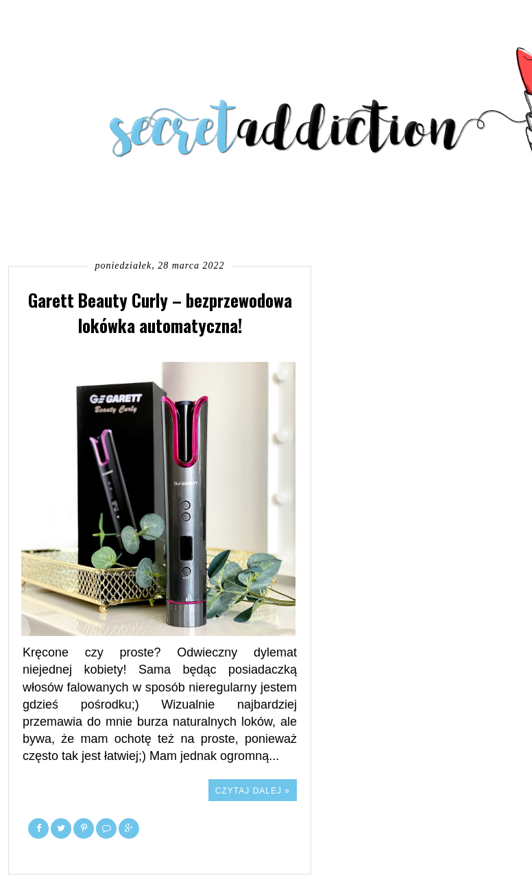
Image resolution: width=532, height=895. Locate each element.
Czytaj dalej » (252, 791)
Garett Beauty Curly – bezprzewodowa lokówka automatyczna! (160, 312)
